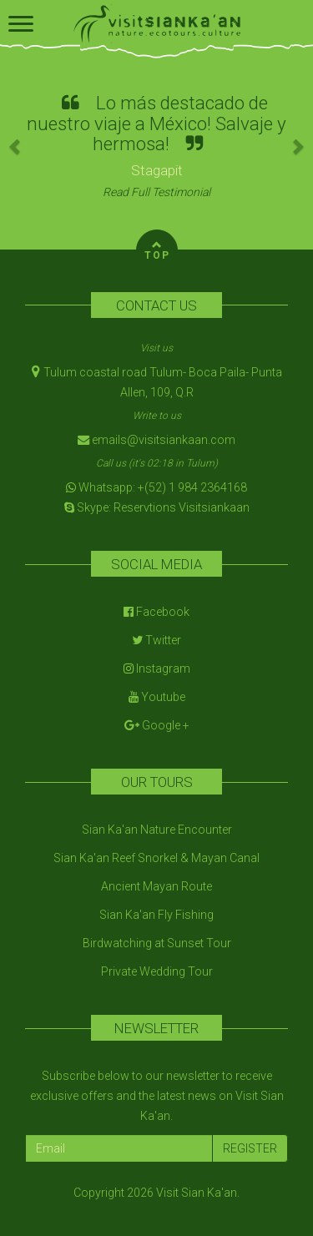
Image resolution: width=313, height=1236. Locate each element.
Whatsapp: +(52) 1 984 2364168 (156, 487)
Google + (156, 725)
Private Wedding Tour (157, 971)
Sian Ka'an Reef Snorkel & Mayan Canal (156, 858)
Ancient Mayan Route (156, 886)
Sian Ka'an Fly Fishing (156, 914)
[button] (16, 146)
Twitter (156, 640)
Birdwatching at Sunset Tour (157, 943)
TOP (157, 248)
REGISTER (250, 1148)
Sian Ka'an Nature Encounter (157, 829)
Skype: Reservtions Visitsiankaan (157, 507)
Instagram (157, 668)
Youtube (157, 697)
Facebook (156, 611)
